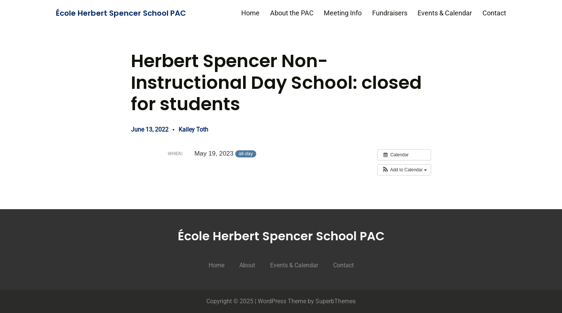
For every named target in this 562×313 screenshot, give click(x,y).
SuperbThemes (336, 301)
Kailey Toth (193, 129)
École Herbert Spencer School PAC (121, 13)
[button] (404, 170)
